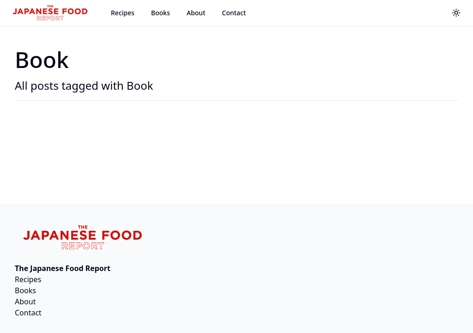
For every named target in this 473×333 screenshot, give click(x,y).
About (196, 12)
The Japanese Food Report (62, 268)
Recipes (122, 12)
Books (160, 12)
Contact (234, 12)
